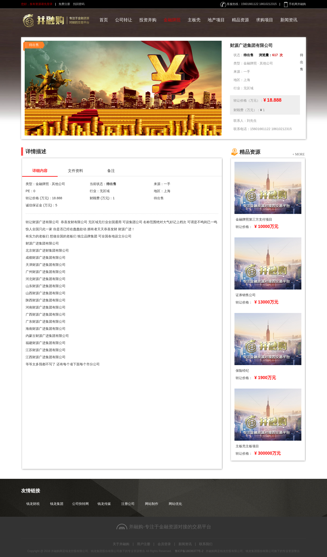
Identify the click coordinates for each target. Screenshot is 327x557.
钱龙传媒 (104, 504)
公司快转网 (80, 504)
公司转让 (123, 20)
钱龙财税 (33, 504)
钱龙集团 (56, 504)
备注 (111, 171)
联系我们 (205, 544)
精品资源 (240, 20)
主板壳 (194, 20)
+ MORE (298, 154)
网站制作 (151, 504)
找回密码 (78, 4)
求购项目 (264, 20)
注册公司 (128, 504)
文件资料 (75, 171)
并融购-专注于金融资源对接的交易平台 (170, 526)
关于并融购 (121, 544)
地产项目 (216, 20)
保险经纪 (242, 370)
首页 (103, 20)
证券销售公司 (246, 295)
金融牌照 (172, 20)
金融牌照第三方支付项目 (254, 219)
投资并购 (147, 20)
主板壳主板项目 (247, 446)
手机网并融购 (297, 4)
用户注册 (143, 544)
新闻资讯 (288, 20)
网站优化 (175, 504)
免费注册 (64, 4)
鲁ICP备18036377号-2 (189, 551)
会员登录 (164, 544)
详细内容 (39, 171)
